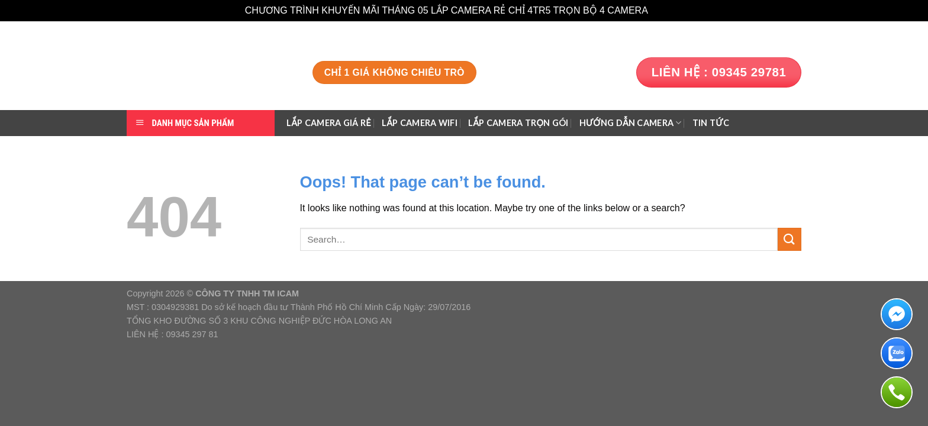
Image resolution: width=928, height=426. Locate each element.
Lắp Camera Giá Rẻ (328, 123)
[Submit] (789, 239)
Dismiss (666, 10)
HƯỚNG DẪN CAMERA (630, 122)
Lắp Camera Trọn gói (518, 123)
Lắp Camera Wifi (419, 123)
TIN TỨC (710, 123)
